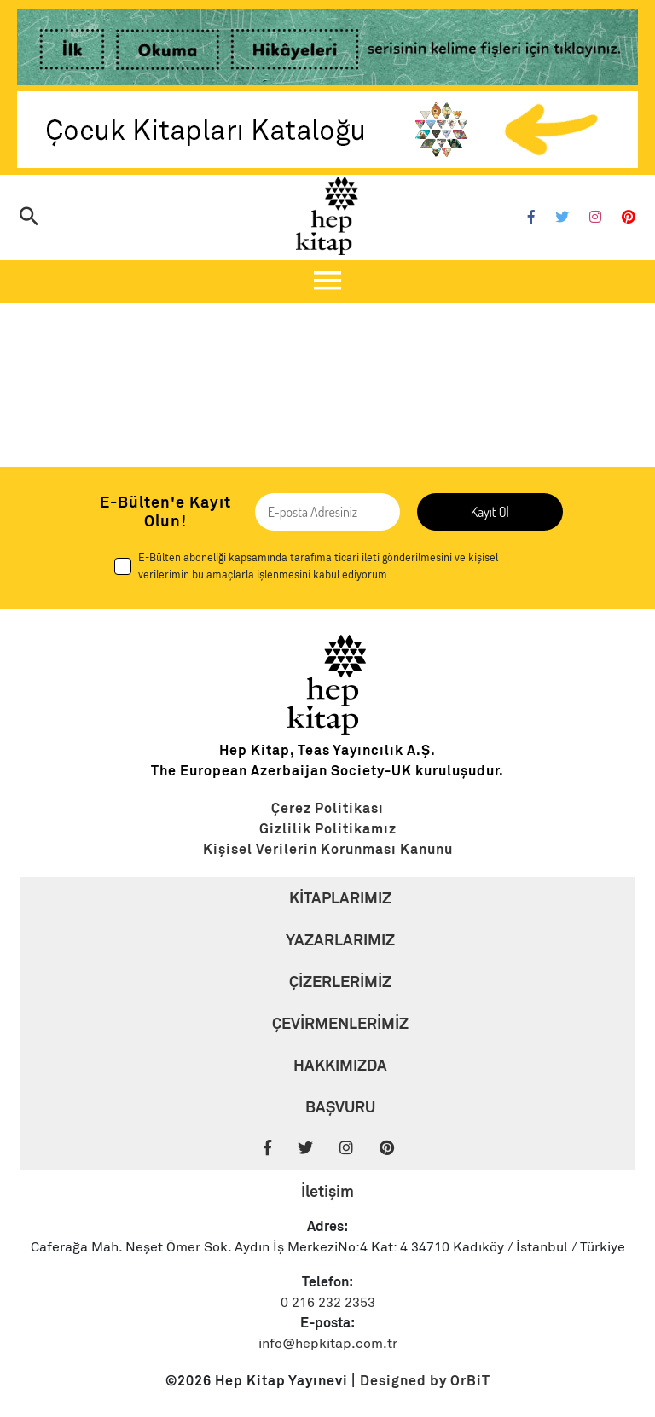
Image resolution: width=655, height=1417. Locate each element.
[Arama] (29, 218)
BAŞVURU (340, 1107)
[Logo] (327, 216)
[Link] (327, 50)
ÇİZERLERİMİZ (340, 981)
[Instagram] (595, 217)
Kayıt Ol (490, 511)
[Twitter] (562, 217)
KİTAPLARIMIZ (340, 898)
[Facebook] (531, 217)
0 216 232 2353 (328, 1302)
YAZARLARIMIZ (340, 940)
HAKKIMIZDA (340, 1065)
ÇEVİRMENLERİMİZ (340, 1023)
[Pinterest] (628, 217)
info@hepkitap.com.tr (327, 1343)
